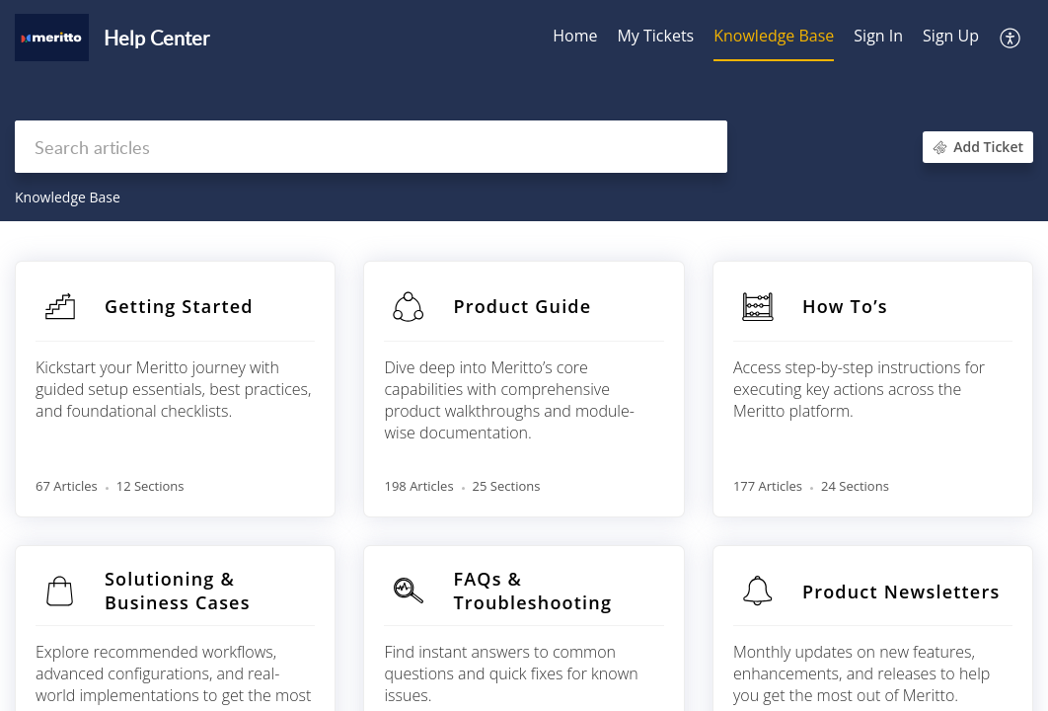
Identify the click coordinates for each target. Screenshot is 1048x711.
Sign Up (951, 35)
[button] (1011, 37)
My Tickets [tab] (655, 35)
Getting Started (179, 306)
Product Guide (522, 306)
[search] (371, 146)
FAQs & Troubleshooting (532, 590)
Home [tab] (575, 35)
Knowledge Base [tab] (773, 35)
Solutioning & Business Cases (178, 590)
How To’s (845, 306)
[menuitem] (878, 37)
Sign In (878, 35)
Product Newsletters (901, 591)
